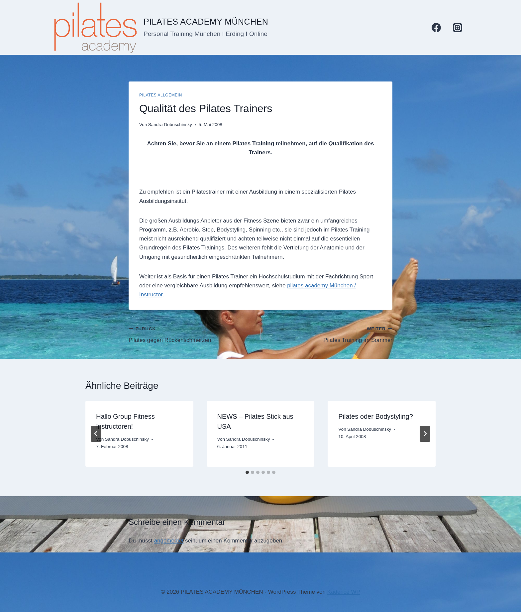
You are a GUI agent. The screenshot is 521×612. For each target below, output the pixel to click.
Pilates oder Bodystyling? (375, 416)
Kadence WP (343, 592)
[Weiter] (425, 434)
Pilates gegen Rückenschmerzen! (192, 334)
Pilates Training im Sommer (329, 334)
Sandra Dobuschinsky (170, 124)
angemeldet (169, 540)
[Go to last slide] (96, 434)
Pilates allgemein (160, 95)
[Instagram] (457, 27)
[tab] (247, 472)
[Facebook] (436, 27)
